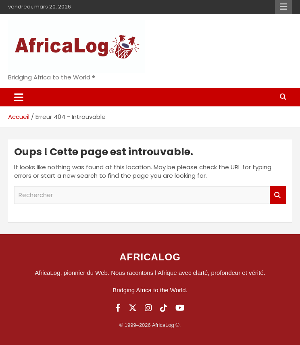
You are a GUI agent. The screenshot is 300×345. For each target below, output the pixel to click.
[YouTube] (180, 308)
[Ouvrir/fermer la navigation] (18, 97)
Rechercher (278, 195)
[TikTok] (163, 308)
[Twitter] (133, 308)
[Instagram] (148, 308)
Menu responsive (283, 7)
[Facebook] (118, 308)
